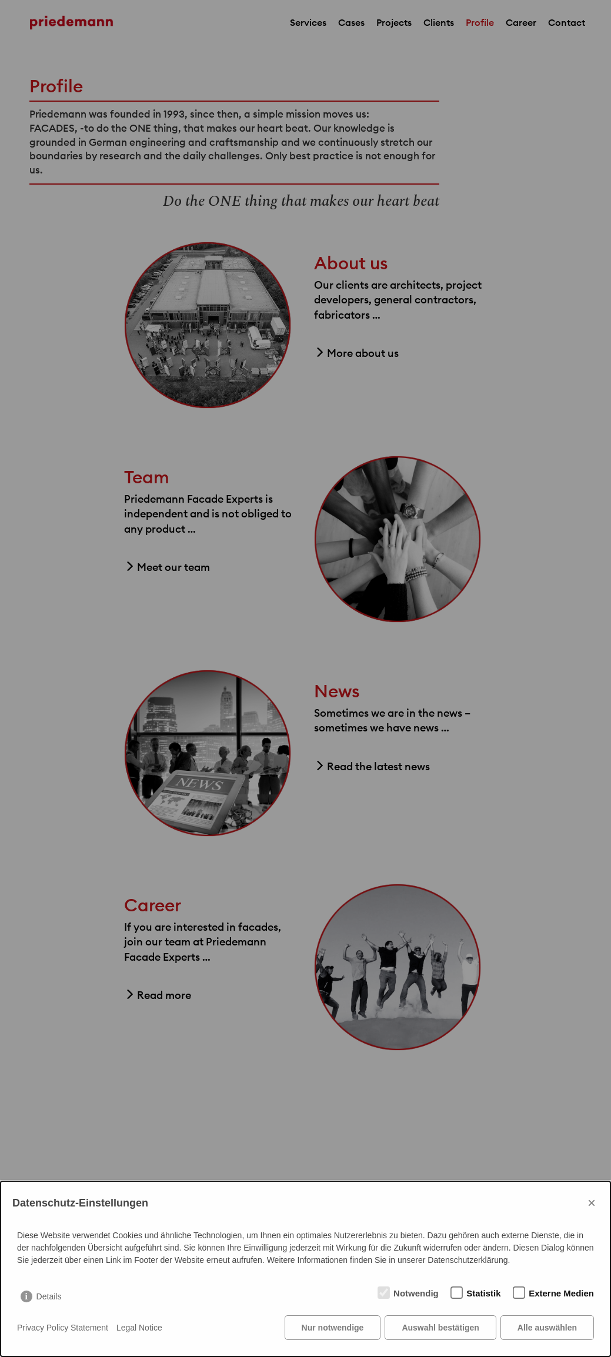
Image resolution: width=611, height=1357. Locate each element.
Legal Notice (139, 1327)
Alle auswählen (547, 1327)
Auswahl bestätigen (440, 1327)
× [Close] (591, 1203)
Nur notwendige (333, 1327)
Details (49, 1296)
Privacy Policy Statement (62, 1327)
